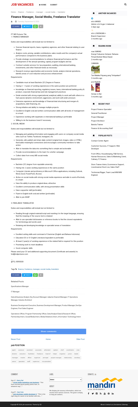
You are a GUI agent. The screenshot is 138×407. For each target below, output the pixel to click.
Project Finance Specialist (101, 109)
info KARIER (96, 21)
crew (77, 350)
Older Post (80, 339)
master (22, 357)
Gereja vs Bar (96, 94)
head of (47, 354)
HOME (42, 5)
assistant (30, 350)
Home (48, 339)
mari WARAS (96, 51)
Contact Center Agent (99, 141)
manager (15, 357)
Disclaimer (117, 404)
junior (70, 354)
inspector (62, 354)
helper (55, 354)
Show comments (48, 331)
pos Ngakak (95, 82)
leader (76, 354)
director (14, 354)
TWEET (27, 26)
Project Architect (97, 121)
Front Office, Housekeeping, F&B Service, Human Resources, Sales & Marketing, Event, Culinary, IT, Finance (108, 156)
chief (62, 350)
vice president (46, 361)
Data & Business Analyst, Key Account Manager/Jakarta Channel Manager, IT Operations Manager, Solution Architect (44, 298)
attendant (47, 350)
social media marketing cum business (26, 382)
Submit (53, 5)
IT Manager (15, 292)
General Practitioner (99, 113)
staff (28, 361)
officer (29, 357)
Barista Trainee (97, 124)
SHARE (16, 26)
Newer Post (15, 339)
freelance (40, 354)
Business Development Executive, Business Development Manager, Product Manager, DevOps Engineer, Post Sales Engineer (46, 306)
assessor (21, 350)
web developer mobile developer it (25, 394)
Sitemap (125, 404)
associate (38, 350)
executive (22, 354)
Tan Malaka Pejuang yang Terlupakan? (106, 75)
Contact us (109, 404)
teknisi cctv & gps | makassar (102, 24)
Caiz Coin (20, 392)
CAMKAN (95, 63)
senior (14, 361)
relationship (68, 357)
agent (14, 350)
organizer (37, 357)
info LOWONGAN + (98, 33)
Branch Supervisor (98, 36)
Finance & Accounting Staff (102, 128)
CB (40, 404)
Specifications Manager (20, 286)
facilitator (31, 354)
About (102, 404)
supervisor (36, 361)
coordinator (70, 350)
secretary (77, 357)
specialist (22, 361)
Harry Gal (20, 380)
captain (55, 350)
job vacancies (22, 4)
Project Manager (97, 117)
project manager (56, 357)
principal (45, 357)
